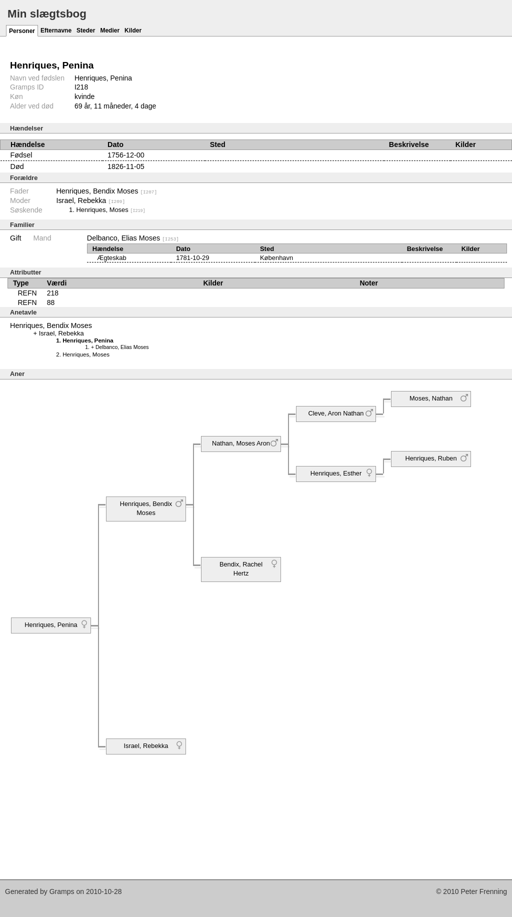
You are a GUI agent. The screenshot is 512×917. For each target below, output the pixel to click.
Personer (22, 31)
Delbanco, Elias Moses (133, 238)
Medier (110, 30)
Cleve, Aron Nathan (336, 413)
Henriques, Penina (50, 624)
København (276, 257)
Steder (85, 30)
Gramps (62, 891)
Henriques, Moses (110, 210)
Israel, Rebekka (90, 200)
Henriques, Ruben (430, 458)
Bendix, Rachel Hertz (241, 568)
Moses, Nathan (431, 398)
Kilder (133, 30)
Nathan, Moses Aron (241, 443)
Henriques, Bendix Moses (106, 191)
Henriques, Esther (336, 473)
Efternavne (56, 30)
